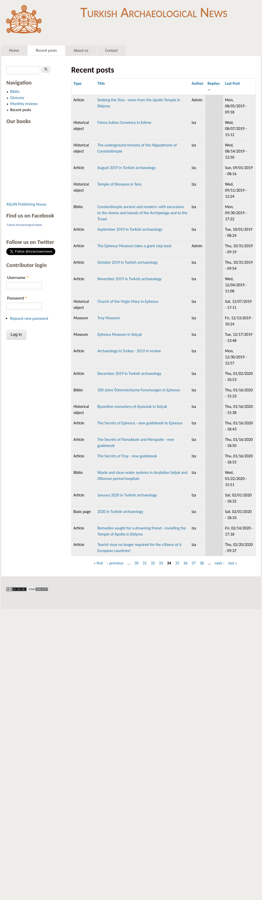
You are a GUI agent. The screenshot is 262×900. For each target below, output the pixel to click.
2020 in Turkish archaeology (120, 511)
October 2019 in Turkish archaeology (127, 262)
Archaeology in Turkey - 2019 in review (129, 350)
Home (14, 50)
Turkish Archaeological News (153, 12)
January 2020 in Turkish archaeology (127, 495)
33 (161, 563)
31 (145, 563)
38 (202, 563)
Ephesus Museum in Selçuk (119, 334)
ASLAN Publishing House (26, 204)
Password (17, 298)
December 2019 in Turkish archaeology (129, 373)
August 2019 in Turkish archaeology (126, 167)
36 (185, 563)
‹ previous (115, 563)
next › (219, 563)
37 (193, 563)
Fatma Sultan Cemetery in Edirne (124, 122)
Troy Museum (108, 317)
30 (136, 563)
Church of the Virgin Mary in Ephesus (127, 301)
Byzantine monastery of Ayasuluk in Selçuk (132, 406)
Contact (111, 50)
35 (177, 563)
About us (81, 50)
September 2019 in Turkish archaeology (129, 229)
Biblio (15, 91)
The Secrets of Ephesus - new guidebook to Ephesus (139, 423)
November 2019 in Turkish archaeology (129, 278)
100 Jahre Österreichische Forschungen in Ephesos (138, 390)
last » (232, 563)
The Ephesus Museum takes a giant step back (134, 245)
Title (101, 83)
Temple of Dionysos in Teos (119, 184)
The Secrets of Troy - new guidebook (127, 456)
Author (197, 83)
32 (153, 563)
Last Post (232, 83)
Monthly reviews (24, 103)
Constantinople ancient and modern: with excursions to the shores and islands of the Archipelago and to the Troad (142, 212)
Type (78, 83)
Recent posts (46, 50)
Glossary (17, 97)
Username (17, 277)
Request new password (29, 318)
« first (98, 563)
